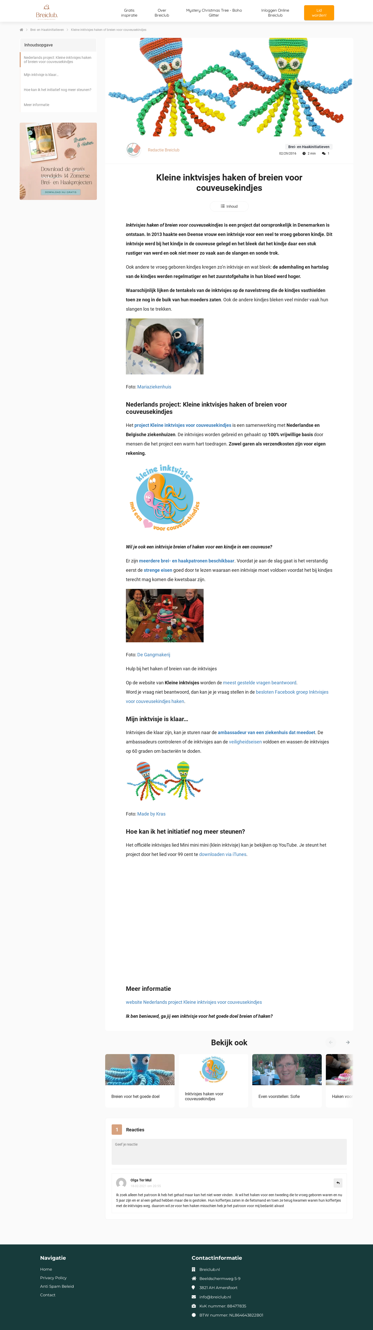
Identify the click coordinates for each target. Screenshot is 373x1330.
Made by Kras (151, 814)
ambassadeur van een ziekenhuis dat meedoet (266, 732)
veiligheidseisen (245, 741)
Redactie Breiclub (164, 150)
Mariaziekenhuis (154, 386)
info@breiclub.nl (215, 1296)
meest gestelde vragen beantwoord (259, 682)
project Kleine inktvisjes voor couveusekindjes (182, 425)
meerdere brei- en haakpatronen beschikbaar (186, 560)
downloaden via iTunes (222, 854)
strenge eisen (158, 570)
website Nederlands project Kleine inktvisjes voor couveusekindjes (194, 1002)
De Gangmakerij (153, 654)
